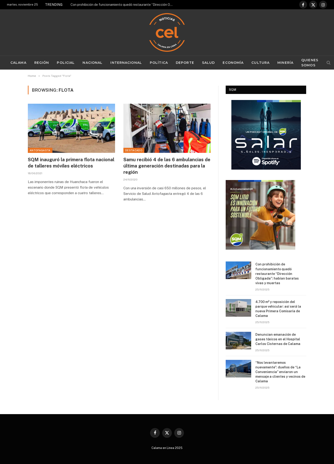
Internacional (126, 63)
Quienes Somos (309, 62)
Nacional (93, 63)
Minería (285, 63)
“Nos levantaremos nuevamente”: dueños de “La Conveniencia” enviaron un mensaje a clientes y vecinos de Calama (280, 372)
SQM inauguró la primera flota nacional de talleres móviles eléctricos (71, 163)
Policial (66, 63)
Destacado (133, 150)
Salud (208, 63)
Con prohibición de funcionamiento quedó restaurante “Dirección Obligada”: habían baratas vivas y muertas (123, 4)
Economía (233, 63)
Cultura (260, 63)
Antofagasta (40, 150)
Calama (18, 63)
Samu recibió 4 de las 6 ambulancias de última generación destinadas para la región (166, 166)
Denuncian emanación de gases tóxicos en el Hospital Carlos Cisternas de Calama (278, 339)
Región (41, 63)
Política (159, 63)
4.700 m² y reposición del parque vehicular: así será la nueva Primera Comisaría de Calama (278, 309)
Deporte (185, 63)
